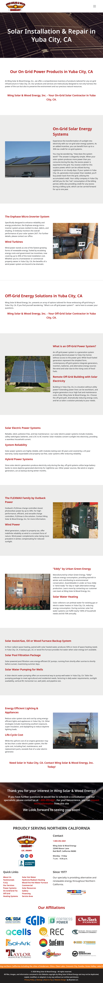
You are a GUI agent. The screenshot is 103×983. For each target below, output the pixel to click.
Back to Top (48, 980)
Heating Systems (10, 896)
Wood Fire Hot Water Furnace (35, 882)
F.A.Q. (5, 882)
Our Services (8, 885)
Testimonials (8, 880)
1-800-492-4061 (47, 800)
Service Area (27, 896)
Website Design (60, 980)
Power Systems (9, 888)
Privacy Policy (29, 980)
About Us (7, 877)
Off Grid (6, 893)
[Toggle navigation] (94, 6)
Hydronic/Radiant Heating (33, 880)
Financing (26, 893)
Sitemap (39, 980)
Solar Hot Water (29, 877)
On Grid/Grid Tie (10, 891)
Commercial (27, 885)
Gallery (25, 891)
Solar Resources (29, 888)
